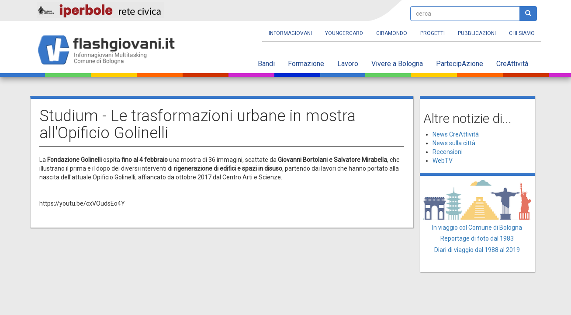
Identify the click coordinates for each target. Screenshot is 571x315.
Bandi (266, 64)
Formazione (306, 64)
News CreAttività (456, 134)
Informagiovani (290, 33)
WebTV (443, 160)
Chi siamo (522, 33)
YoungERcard (344, 33)
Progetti (432, 33)
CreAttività (512, 64)
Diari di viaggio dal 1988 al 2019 (477, 249)
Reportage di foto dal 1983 (477, 238)
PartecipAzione (459, 64)
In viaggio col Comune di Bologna (477, 227)
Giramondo (391, 33)
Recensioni (448, 151)
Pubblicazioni (477, 33)
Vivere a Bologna (397, 64)
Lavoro (347, 64)
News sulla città (454, 143)
